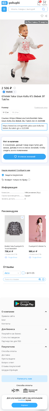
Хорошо (24, 405)
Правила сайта (8, 316)
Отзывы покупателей (11, 366)
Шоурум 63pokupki (10, 370)
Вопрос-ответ (8, 362)
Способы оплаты (9, 351)
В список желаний (24, 156)
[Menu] (4, 9)
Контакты (6, 323)
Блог (4, 320)
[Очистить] (43, 279)
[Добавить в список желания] (22, 217)
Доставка (6, 355)
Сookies (21, 400)
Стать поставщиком (11, 337)
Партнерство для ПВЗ (11, 341)
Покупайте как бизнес (11, 333)
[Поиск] (43, 9)
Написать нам (24, 378)
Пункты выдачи (8, 358)
